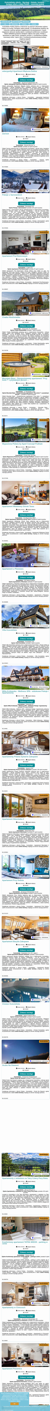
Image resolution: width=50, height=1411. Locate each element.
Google (26, 1393)
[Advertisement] (25, 1151)
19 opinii (30, 149)
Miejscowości (26, 21)
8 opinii (34, 1039)
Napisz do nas (43, 1406)
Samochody (15, 24)
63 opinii (38, 530)
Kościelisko (44, 47)
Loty (5, 24)
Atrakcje (24, 24)
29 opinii (36, 274)
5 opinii (35, 913)
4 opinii (33, 657)
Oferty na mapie (16, 21)
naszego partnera (7, 101)
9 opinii (41, 466)
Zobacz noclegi (26, 81)
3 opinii (37, 975)
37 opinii (35, 594)
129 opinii (34, 212)
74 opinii (33, 1102)
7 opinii (34, 337)
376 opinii (25, 722)
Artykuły (34, 24)
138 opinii (39, 786)
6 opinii (47, 1283)
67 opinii (35, 850)
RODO (18, 1401)
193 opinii (45, 1216)
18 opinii (39, 85)
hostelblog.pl (46, 1)
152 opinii (35, 1348)
